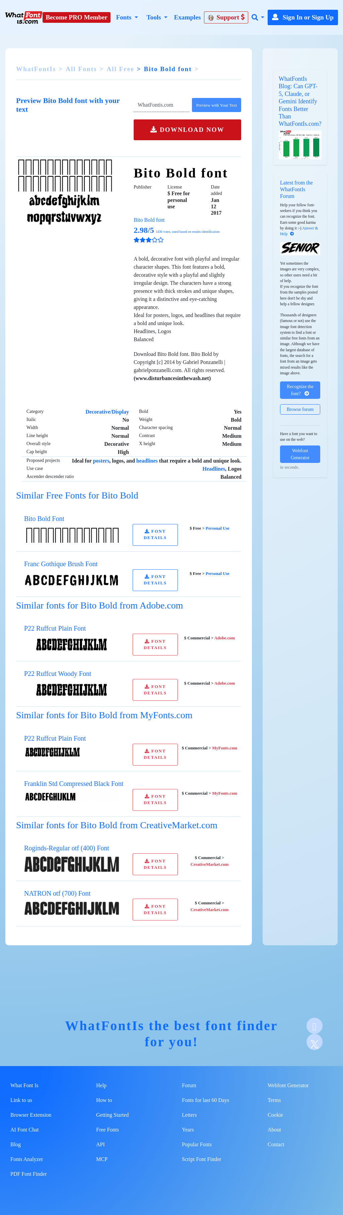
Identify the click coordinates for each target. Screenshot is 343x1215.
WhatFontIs (36, 68)
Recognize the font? (300, 390)
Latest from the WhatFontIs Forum (296, 189)
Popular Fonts (197, 1144)
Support (226, 17)
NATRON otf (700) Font (57, 893)
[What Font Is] (24, 17)
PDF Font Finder (28, 1174)
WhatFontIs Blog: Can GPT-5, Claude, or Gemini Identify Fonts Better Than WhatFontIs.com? (300, 101)
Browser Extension (30, 1115)
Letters (189, 1115)
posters (101, 461)
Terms (274, 1100)
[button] (258, 17)
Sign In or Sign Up (303, 17)
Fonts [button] (124, 17)
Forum (189, 1085)
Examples (187, 17)
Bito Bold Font (44, 518)
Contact (276, 1144)
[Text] (161, 105)
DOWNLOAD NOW (187, 129)
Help (101, 1085)
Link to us (21, 1100)
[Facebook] (314, 1026)
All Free (120, 68)
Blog (15, 1144)
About (274, 1129)
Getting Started (112, 1115)
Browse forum (300, 409)
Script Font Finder (201, 1159)
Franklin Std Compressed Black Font (74, 783)
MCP (102, 1159)
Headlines (214, 469)
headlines (147, 461)
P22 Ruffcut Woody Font (57, 673)
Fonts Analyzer (26, 1159)
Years (188, 1129)
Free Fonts (107, 1129)
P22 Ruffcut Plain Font (55, 628)
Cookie (275, 1115)
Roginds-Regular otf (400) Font (66, 848)
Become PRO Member (77, 17)
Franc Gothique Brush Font (60, 564)
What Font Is (24, 1085)
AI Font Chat (24, 1129)
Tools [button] (155, 17)
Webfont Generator (300, 454)
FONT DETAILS (155, 534)
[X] (314, 1042)
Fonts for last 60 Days (205, 1100)
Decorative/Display (107, 412)
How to (104, 1100)
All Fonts (81, 68)
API (100, 1144)
